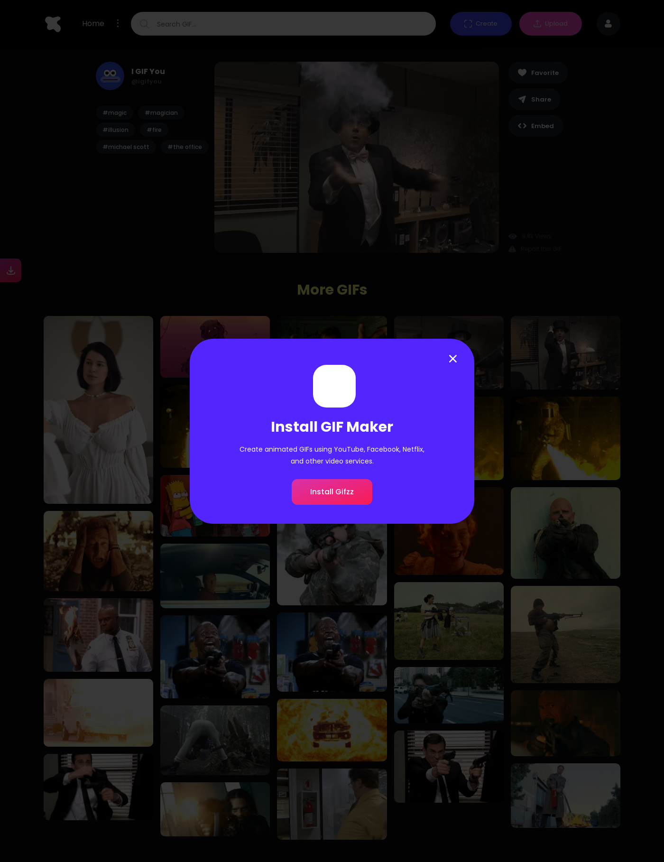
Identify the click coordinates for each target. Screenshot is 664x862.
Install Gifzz (332, 491)
